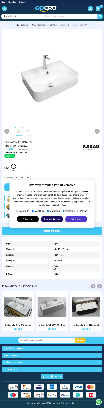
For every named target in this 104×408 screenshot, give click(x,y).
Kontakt (22, 2)
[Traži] (73, 16)
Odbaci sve (28, 219)
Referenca (9, 146)
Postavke (69, 211)
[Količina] (16, 177)
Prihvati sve (76, 219)
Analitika (38, 211)
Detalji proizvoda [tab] (52, 231)
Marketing (53, 211)
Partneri (83, 211)
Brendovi (12, 2)
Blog (3, 2)
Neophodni (23, 211)
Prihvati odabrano (52, 219)
